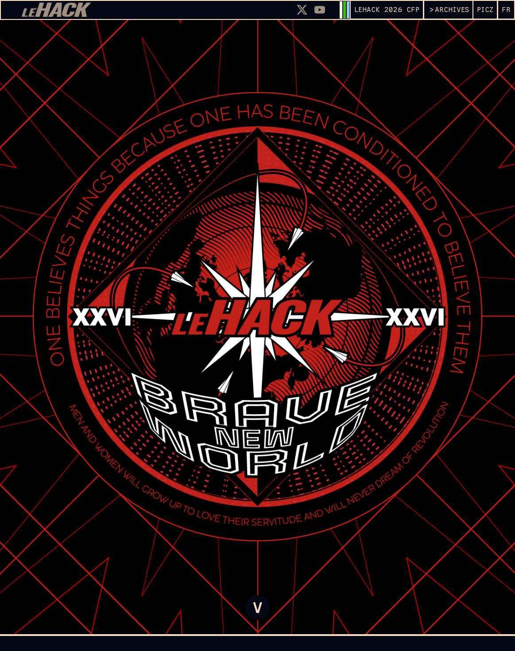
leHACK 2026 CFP (386, 9)
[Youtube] (319, 9)
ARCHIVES (452, 9)
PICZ (485, 9)
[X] (302, 9)
